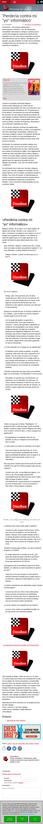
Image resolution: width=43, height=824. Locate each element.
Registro (20, 782)
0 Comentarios (36, 24)
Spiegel (36, 743)
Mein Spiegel (30, 743)
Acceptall (35, 819)
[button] (15, 2)
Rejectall (22, 819)
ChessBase (14, 756)
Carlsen (9, 743)
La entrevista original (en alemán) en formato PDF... (21, 645)
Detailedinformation (9, 819)
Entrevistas (21, 743)
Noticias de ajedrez (21, 9)
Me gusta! (28, 24)
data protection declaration (27, 814)
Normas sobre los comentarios (11, 774)
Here (13, 810)
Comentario (6, 785)
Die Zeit (15, 743)
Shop (4, 2)
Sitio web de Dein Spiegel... (16, 720)
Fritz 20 (6, 80)
